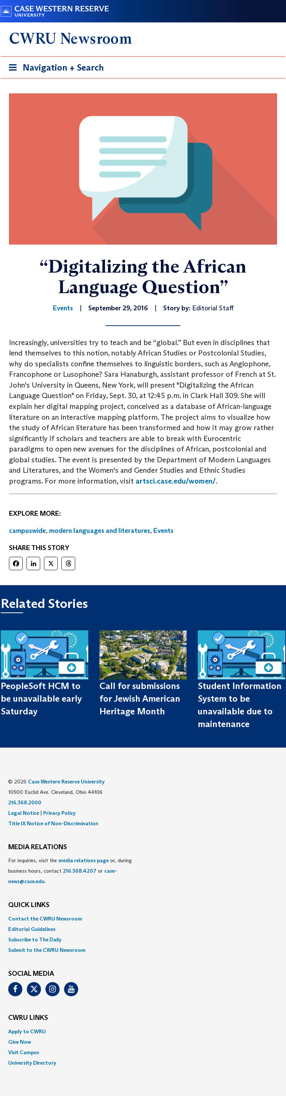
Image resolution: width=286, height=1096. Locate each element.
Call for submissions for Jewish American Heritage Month (139, 698)
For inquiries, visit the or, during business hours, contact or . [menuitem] (70, 871)
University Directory (32, 1062)
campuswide (27, 531)
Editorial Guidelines (31, 929)
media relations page (83, 860)
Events (163, 531)
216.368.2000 (24, 802)
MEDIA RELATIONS (37, 847)
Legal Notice (23, 813)
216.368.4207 (79, 870)
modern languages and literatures (99, 531)
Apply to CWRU (27, 1031)
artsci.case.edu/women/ (176, 480)
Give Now (19, 1041)
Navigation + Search (54, 69)
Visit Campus (23, 1052)
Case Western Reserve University (66, 781)
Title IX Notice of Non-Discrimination (53, 823)
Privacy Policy (59, 813)
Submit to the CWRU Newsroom (47, 950)
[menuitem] (143, 918)
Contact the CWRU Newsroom (45, 918)
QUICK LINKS (29, 905)
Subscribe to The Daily (34, 939)
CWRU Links (28, 1018)
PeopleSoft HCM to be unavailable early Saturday (41, 698)
